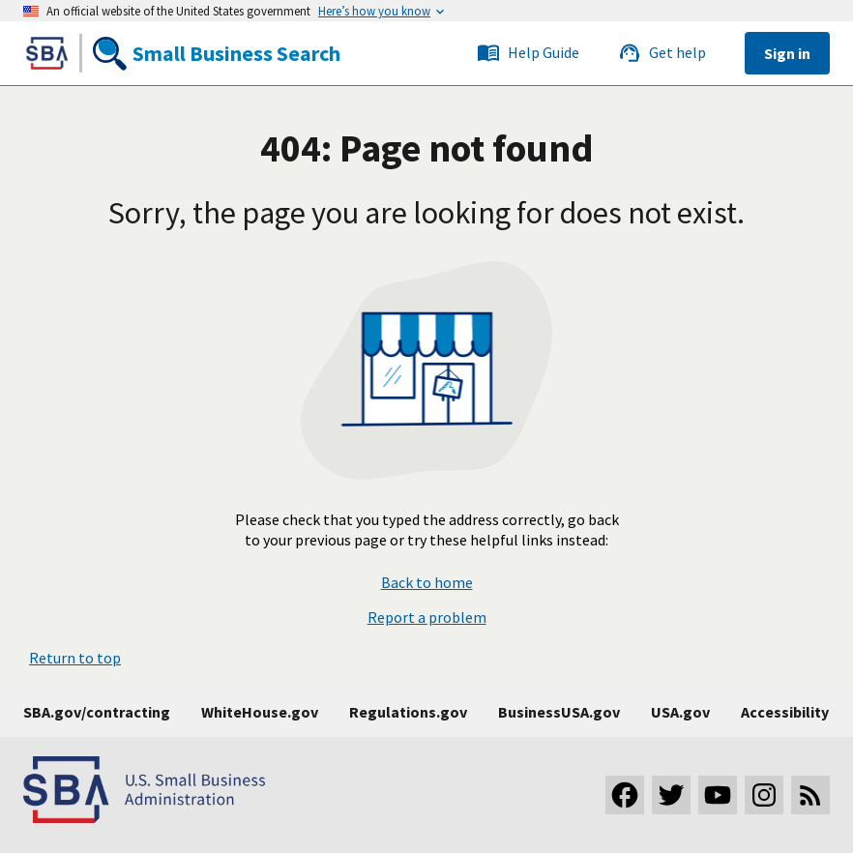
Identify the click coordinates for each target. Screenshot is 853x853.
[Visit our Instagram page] (764, 795)
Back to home (427, 583)
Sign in (787, 53)
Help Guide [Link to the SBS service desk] (528, 53)
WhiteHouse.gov (259, 711)
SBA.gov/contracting (96, 711)
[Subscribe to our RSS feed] (810, 795)
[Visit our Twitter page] (671, 795)
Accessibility (785, 711)
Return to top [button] (75, 657)
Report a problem (427, 617)
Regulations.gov (408, 711)
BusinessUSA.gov (559, 711)
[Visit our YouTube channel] (717, 795)
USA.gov (680, 711)
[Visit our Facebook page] (624, 795)
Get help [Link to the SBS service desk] (662, 53)
